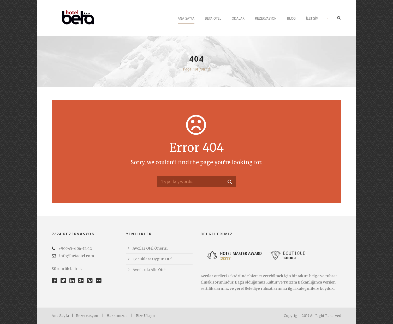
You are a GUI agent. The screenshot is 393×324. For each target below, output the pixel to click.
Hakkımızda (117, 316)
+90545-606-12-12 (72, 248)
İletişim (312, 18)
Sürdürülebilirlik (67, 268)
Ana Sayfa (186, 18)
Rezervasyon (266, 18)
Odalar (238, 18)
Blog (291, 18)
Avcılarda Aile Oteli (149, 269)
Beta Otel (213, 18)
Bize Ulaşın (145, 316)
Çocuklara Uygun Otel (152, 259)
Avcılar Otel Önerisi (150, 248)
